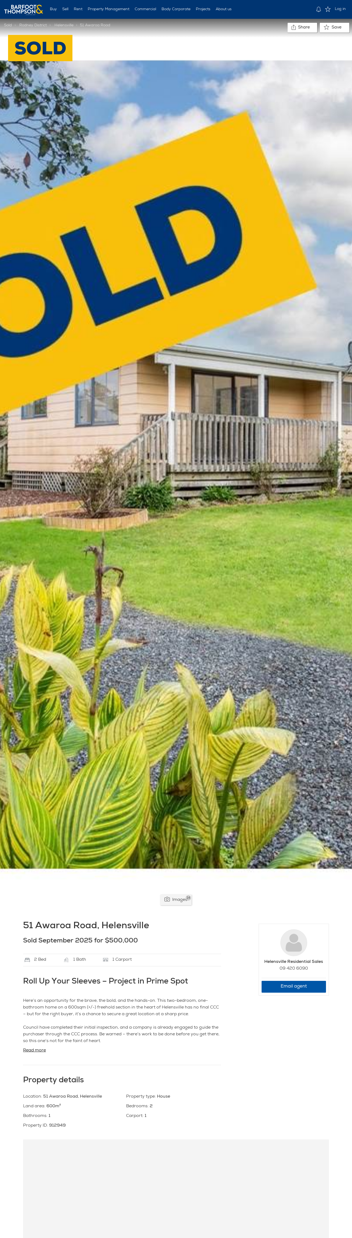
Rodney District (33, 25)
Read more (34, 1050)
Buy (53, 9)
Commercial (145, 9)
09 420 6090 (294, 969)
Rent (78, 9)
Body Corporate (176, 9)
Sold (8, 25)
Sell (65, 9)
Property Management (108, 9)
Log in (340, 9)
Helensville (64, 25)
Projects (203, 9)
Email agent (294, 986)
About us (224, 9)
